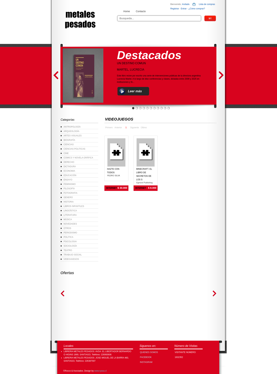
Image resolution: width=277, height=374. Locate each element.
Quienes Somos (149, 352)
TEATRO (68, 250)
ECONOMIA (69, 171)
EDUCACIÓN (70, 175)
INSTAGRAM (146, 362)
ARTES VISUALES (73, 135)
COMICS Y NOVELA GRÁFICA (78, 157)
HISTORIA (68, 202)
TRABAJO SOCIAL (73, 255)
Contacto (141, 11)
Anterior (118, 127)
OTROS (67, 228)
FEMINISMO (70, 184)
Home (126, 11)
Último (144, 127)
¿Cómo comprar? (196, 8)
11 (168, 108)
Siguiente (134, 127)
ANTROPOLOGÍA (72, 127)
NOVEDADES (70, 224)
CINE (66, 153)
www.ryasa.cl (100, 371)
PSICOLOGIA (70, 241)
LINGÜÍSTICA (70, 210)
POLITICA (68, 237)
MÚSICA (68, 219)
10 (165, 108)
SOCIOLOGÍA (70, 246)
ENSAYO (68, 180)
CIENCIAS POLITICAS (74, 149)
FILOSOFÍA (69, 188)
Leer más (135, 91)
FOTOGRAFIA (70, 193)
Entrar (184, 8)
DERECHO (69, 162)
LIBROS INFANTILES (74, 206)
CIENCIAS (69, 144)
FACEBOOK (146, 357)
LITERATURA (70, 215)
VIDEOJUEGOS (71, 259)
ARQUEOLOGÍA (71, 131)
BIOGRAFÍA (69, 140)
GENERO (68, 197)
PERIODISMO (70, 232)
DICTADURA (70, 166)
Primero (109, 127)
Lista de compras (207, 4)
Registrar (174, 8)
